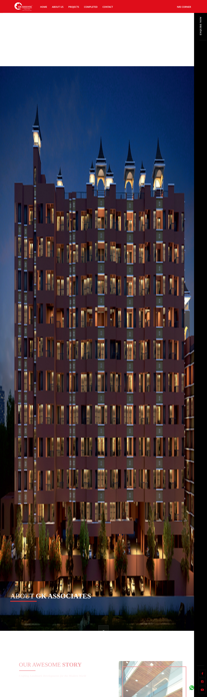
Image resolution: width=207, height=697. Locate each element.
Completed (91, 6)
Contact (107, 6)
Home (43, 6)
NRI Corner (184, 6)
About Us (57, 6)
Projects (73, 6)
